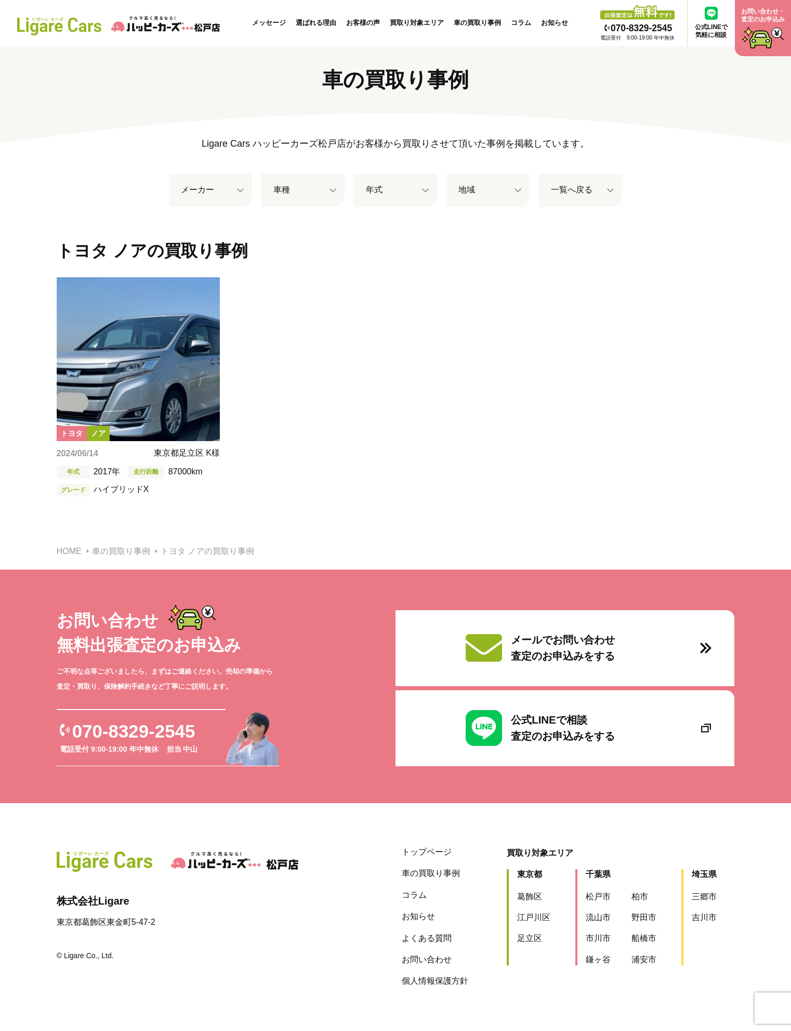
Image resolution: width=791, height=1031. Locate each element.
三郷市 (697, 892)
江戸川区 (527, 914)
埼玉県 (697, 871)
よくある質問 (420, 934)
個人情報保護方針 (429, 977)
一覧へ (571, 190)
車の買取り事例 (477, 23)
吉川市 (697, 914)
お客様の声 (363, 23)
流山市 (591, 914)
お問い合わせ (420, 956)
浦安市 (637, 956)
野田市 (637, 914)
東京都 (523, 871)
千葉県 (591, 871)
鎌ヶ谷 (591, 956)
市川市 (591, 935)
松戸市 (591, 892)
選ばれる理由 (316, 23)
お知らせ (554, 23)
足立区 (523, 935)
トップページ (420, 848)
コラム (521, 23)
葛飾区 (523, 892)
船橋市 (637, 935)
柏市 (633, 892)
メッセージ (269, 23)
